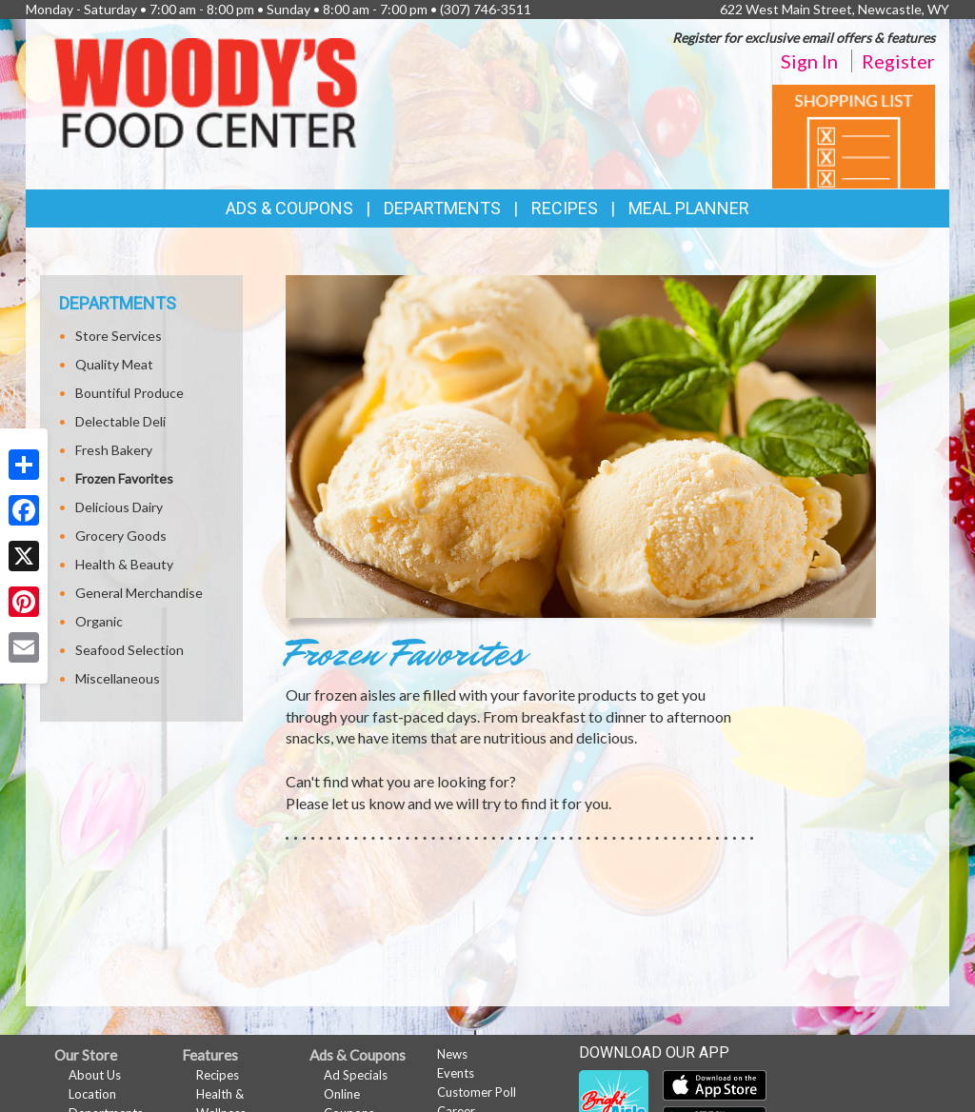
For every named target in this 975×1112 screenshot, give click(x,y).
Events (455, 1073)
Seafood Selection (129, 650)
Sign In (809, 61)
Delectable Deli (120, 421)
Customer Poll (476, 1092)
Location (92, 1094)
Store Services (118, 336)
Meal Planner (688, 208)
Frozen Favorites (124, 478)
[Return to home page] (205, 91)
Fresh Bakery (113, 450)
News (452, 1054)
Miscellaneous (117, 678)
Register (898, 61)
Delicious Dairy (119, 507)
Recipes (564, 208)
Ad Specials (356, 1074)
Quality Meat (114, 364)
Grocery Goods (121, 535)
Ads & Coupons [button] (289, 208)
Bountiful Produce (129, 393)
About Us (95, 1074)
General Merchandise (139, 593)
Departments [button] (442, 208)
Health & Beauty (124, 564)
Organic (99, 621)
